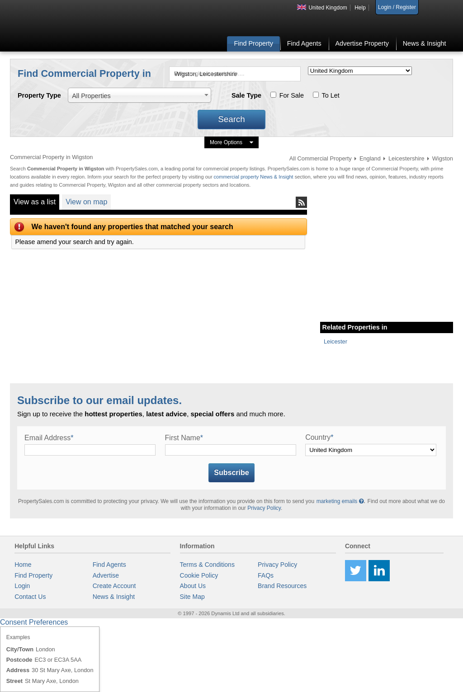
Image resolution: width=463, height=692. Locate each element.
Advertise (106, 575)
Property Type (39, 95)
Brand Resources (282, 585)
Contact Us (30, 596)
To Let (331, 95)
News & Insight (424, 43)
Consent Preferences (34, 622)
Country (319, 437)
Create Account (114, 585)
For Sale (291, 95)
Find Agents (304, 43)
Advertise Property (361, 43)
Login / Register (397, 7)
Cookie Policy (199, 575)
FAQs (266, 575)
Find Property (253, 43)
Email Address (49, 438)
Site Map (192, 596)
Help (360, 8)
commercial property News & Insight (254, 176)
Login (22, 585)
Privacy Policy (264, 508)
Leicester (335, 341)
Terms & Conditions (207, 564)
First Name (184, 438)
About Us (193, 585)
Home (22, 564)
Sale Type (246, 95)
